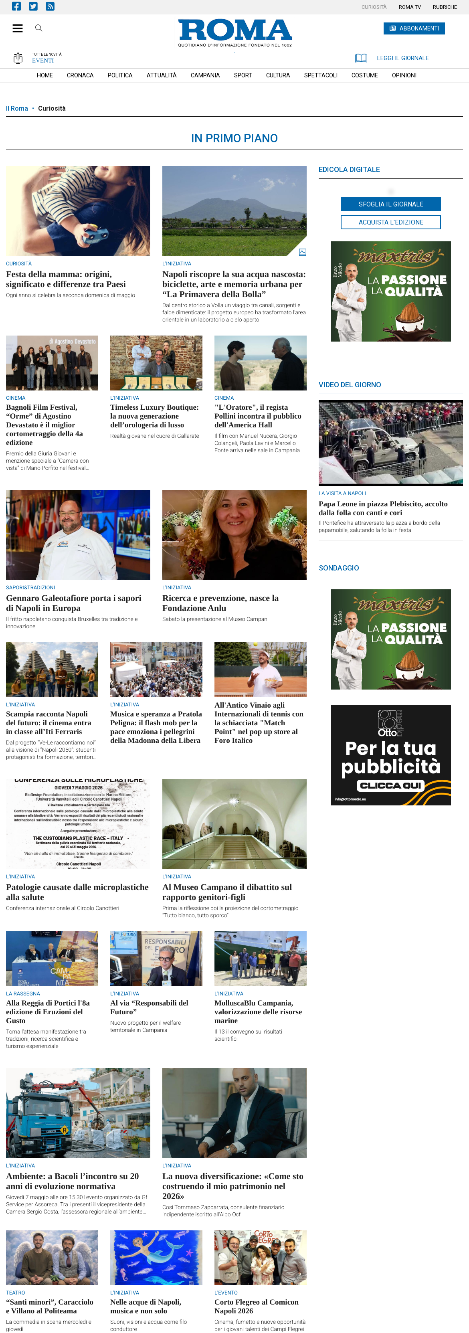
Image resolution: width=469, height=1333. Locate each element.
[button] (14, 24)
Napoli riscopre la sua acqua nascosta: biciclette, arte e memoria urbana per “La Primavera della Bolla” (234, 284)
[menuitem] (374, 7)
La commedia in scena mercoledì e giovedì (48, 1326)
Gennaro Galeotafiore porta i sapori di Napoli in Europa (74, 603)
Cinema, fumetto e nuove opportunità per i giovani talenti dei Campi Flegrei (260, 1326)
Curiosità (52, 108)
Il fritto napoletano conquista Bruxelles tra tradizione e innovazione (71, 623)
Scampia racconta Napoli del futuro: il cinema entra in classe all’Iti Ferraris (48, 723)
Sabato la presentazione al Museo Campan (214, 619)
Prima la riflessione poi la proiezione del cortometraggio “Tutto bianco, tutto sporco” (230, 912)
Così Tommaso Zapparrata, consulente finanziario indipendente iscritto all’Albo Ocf (223, 1211)
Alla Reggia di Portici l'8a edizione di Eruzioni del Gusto (48, 1012)
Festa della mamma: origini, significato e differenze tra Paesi (66, 279)
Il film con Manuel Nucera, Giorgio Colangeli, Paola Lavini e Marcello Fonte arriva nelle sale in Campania (257, 443)
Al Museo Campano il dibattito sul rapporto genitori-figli (227, 892)
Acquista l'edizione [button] (391, 222)
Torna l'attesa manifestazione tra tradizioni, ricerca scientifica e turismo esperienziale (46, 1039)
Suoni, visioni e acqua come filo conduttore (148, 1326)
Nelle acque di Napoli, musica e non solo (145, 1306)
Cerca (38, 29)
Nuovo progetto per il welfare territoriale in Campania (145, 1027)
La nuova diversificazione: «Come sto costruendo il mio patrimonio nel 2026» (232, 1186)
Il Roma (17, 108)
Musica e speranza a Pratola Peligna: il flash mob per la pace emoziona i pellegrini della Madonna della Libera (156, 727)
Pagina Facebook (20, 6)
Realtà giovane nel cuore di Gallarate (154, 436)
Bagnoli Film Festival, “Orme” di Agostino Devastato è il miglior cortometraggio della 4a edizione (44, 425)
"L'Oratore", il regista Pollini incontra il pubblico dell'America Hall (257, 416)
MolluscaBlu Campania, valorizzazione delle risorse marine (258, 1012)
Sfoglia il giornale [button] (391, 204)
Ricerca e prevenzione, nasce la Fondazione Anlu (220, 603)
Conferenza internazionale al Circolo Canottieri (62, 908)
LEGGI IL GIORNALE (392, 58)
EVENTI (43, 60)
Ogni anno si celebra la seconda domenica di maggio (70, 295)
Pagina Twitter (37, 6)
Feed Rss (54, 6)
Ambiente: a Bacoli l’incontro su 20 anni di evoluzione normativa (72, 1181)
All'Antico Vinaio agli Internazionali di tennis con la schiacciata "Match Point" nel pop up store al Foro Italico (258, 723)
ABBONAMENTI (419, 28)
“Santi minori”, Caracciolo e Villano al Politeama (49, 1306)
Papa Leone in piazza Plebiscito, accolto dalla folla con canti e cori (383, 508)
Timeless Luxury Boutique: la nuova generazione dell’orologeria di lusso (154, 416)
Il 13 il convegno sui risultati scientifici (248, 1035)
